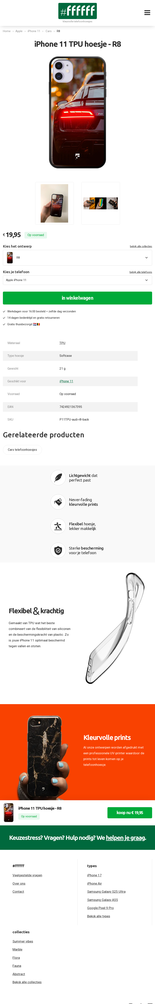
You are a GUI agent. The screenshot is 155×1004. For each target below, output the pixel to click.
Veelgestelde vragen (27, 827)
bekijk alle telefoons (141, 272)
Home (7, 31)
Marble (17, 902)
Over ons (19, 836)
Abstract (19, 926)
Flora (16, 910)
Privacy (8, 958)
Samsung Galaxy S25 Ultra (106, 844)
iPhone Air (94, 836)
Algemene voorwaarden (35, 958)
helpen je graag (125, 789)
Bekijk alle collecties (27, 935)
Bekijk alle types (98, 868)
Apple (19, 31)
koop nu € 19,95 (128, 765)
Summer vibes (23, 894)
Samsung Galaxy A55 (102, 852)
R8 (59, 31)
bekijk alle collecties (141, 246)
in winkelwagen (77, 298)
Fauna (17, 918)
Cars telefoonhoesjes (22, 450)
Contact (18, 844)
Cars (49, 31)
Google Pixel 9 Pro (100, 860)
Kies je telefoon (77, 272)
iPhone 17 (94, 827)
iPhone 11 (34, 31)
